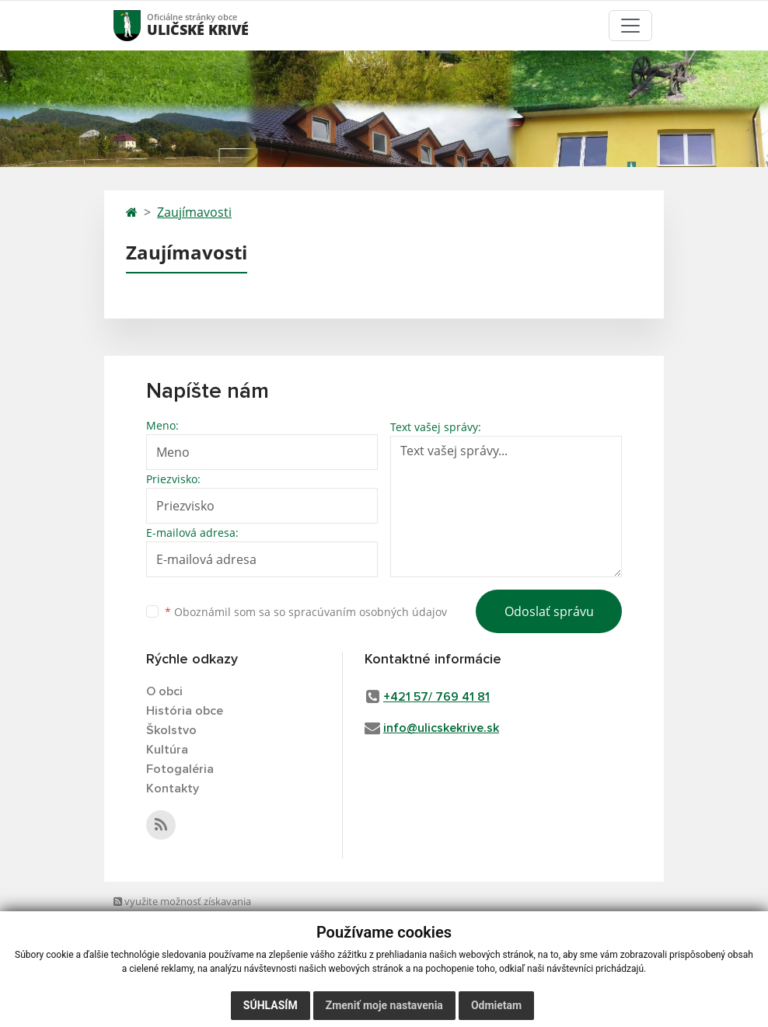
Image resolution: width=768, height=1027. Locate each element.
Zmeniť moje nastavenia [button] (384, 1005)
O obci (164, 691)
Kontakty (172, 788)
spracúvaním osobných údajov (367, 611)
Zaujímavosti (194, 212)
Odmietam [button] (496, 1005)
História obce (184, 711)
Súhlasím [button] (270, 1005)
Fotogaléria (180, 769)
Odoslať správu (549, 611)
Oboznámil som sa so (306, 611)
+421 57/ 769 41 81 (436, 697)
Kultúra (167, 749)
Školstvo (171, 730)
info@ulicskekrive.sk (441, 728)
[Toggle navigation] (630, 25)
